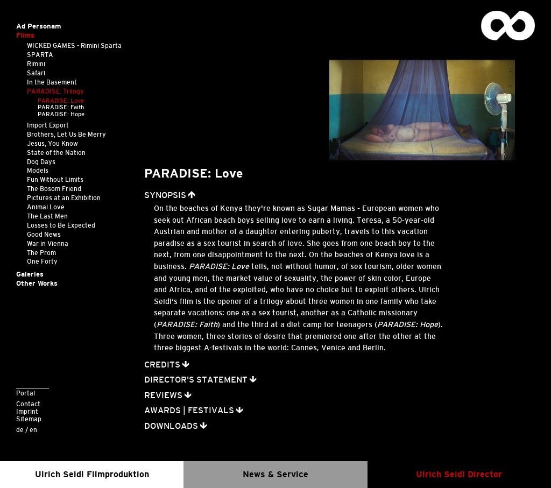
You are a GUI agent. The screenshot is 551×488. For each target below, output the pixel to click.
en (33, 429)
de (20, 429)
